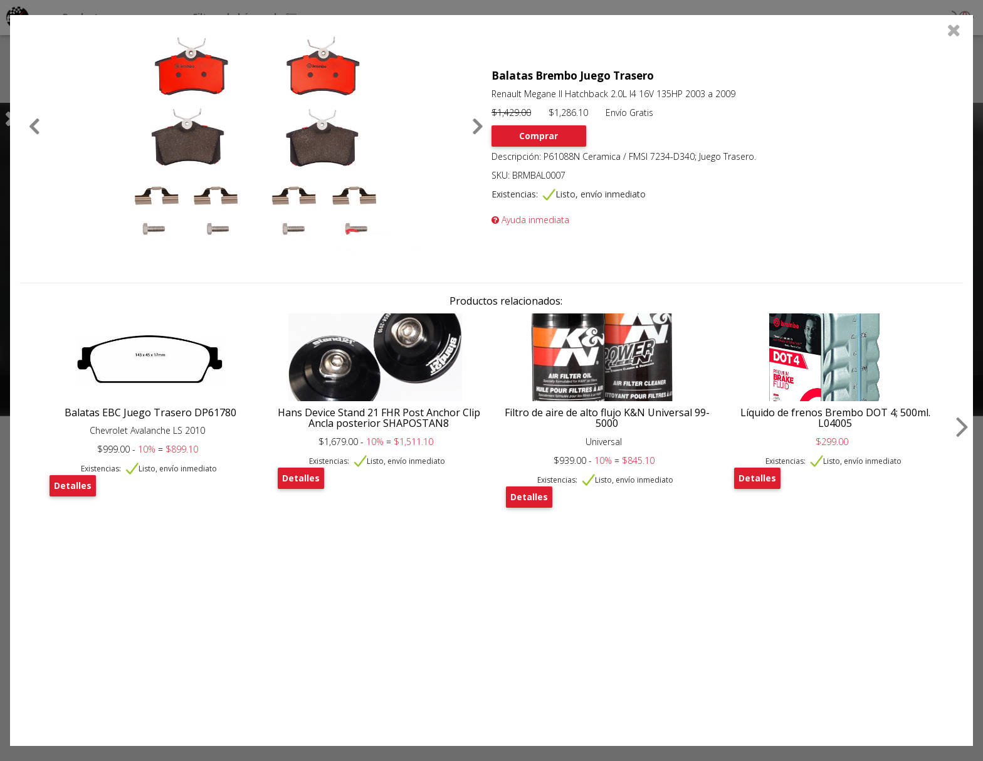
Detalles (73, 485)
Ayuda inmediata (530, 220)
